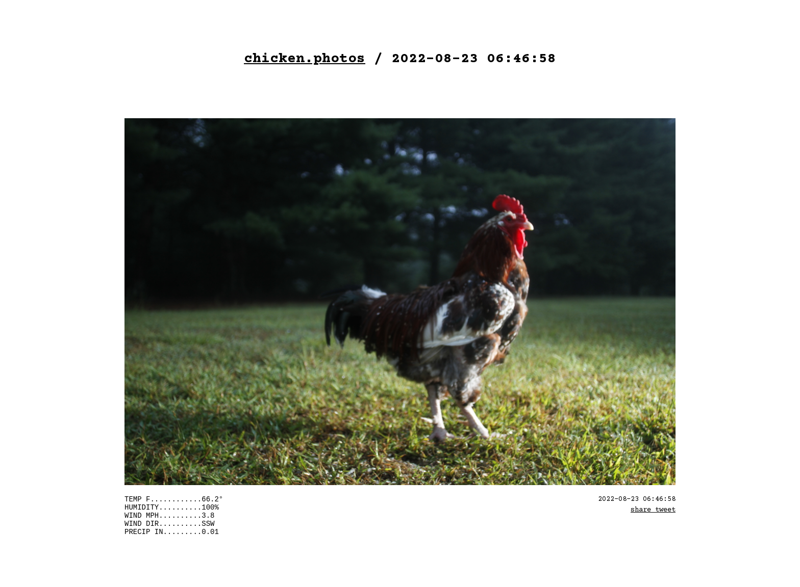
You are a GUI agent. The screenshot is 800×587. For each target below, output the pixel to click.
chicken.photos (304, 59)
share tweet (653, 510)
